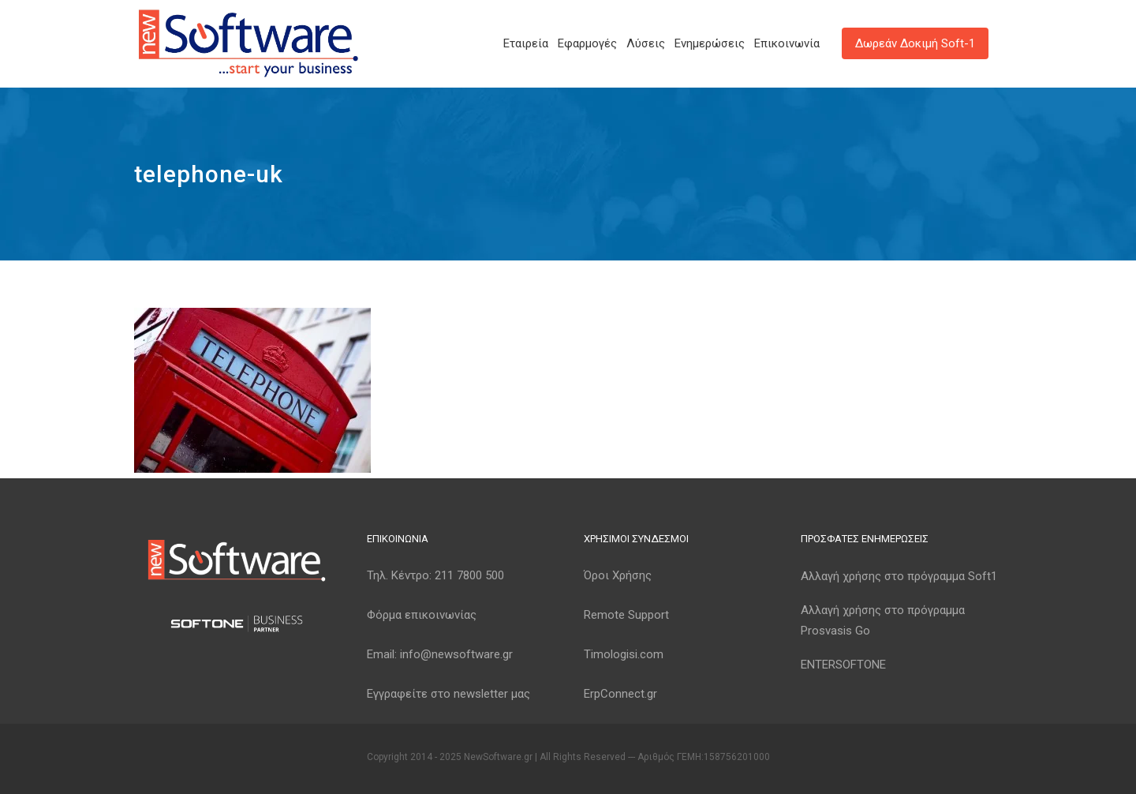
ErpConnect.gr (620, 694)
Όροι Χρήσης (618, 575)
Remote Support (626, 615)
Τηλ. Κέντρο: (435, 575)
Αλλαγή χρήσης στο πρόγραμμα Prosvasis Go (883, 620)
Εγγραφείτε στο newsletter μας (448, 694)
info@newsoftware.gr (456, 654)
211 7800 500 (469, 575)
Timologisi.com (623, 654)
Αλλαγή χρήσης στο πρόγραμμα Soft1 (899, 576)
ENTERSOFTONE (843, 664)
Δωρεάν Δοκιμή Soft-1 (915, 43)
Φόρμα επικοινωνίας (421, 615)
